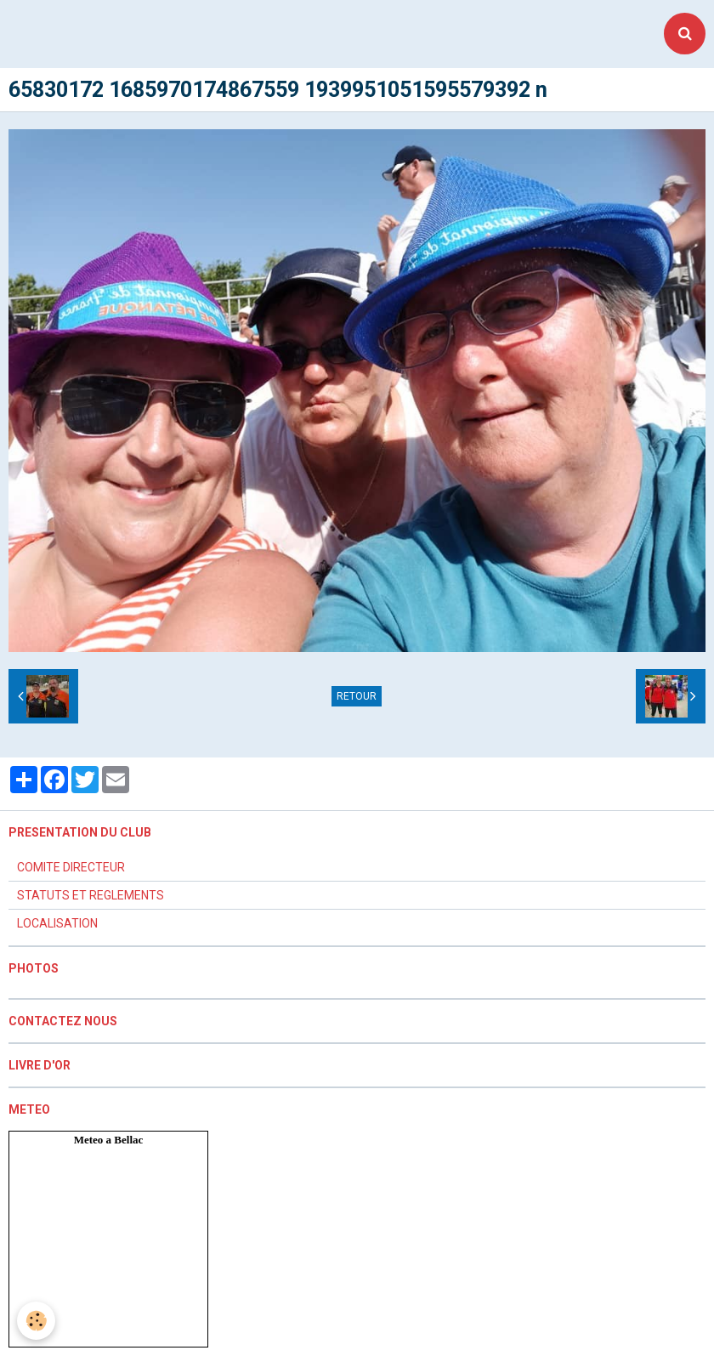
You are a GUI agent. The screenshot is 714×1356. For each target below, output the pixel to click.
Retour (357, 696)
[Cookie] (36, 1321)
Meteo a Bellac (109, 1139)
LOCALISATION (57, 923)
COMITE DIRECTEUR (71, 867)
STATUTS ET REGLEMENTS (90, 895)
